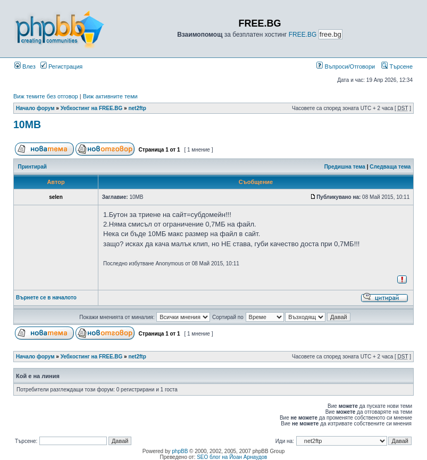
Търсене (397, 66)
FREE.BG (303, 34)
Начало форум (35, 108)
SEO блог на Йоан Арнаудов (232, 457)
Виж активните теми (110, 96)
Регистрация (61, 66)
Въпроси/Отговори (345, 66)
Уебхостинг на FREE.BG (92, 108)
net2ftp (137, 108)
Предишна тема (344, 167)
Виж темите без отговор (45, 96)
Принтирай (32, 167)
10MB (27, 124)
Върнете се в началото (46, 297)
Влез (25, 66)
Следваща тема (390, 167)
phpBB (180, 451)
